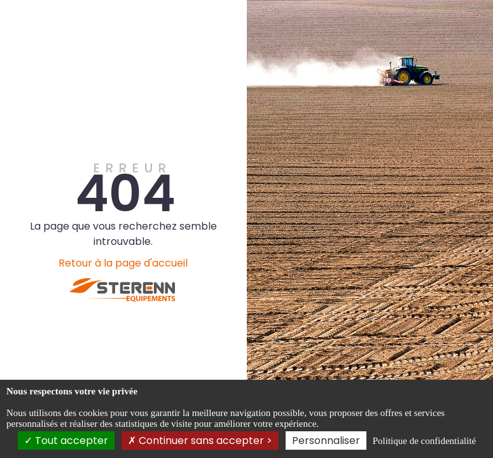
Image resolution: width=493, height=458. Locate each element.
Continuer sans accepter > (200, 440)
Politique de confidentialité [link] (424, 441)
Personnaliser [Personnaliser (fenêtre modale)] (326, 440)
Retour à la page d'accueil (123, 263)
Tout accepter (66, 440)
